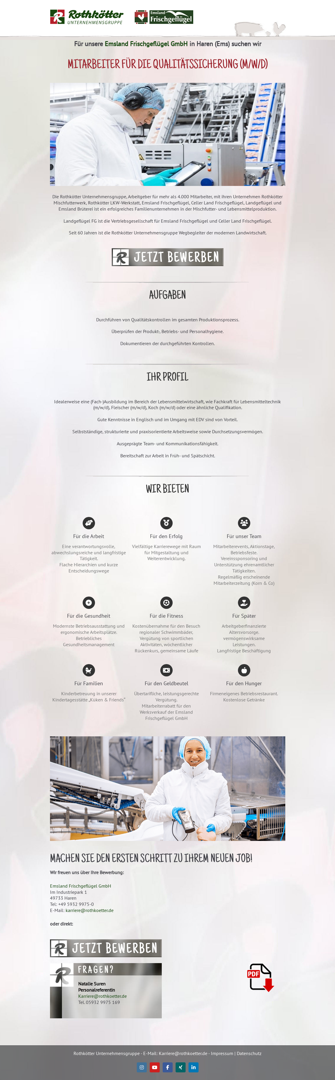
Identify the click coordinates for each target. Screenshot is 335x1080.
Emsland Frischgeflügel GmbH (146, 44)
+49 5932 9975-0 (76, 904)
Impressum (222, 1053)
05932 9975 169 (103, 1002)
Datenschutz (249, 1053)
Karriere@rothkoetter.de (102, 996)
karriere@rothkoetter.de (90, 910)
